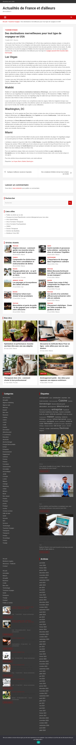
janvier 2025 (42, 600)
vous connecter (17, 188)
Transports (6, 530)
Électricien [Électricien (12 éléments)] (64, 428)
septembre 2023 (44, 639)
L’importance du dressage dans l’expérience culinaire (58, 260)
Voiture (5, 540)
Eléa (57, 264)
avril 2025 (42, 592)
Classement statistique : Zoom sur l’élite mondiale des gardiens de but (59, 307)
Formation (6, 464)
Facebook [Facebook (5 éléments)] (66, 410)
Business (5, 415)
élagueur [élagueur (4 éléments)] (41, 430)
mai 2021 (42, 706)
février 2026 (42, 568)
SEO (4, 521)
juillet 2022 (42, 674)
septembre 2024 (44, 609)
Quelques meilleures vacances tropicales (19, 172)
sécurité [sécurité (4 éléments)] (69, 425)
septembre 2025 (44, 580)
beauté (5, 410)
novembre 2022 (44, 664)
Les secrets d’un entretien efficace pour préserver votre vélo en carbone (59, 296)
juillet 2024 (42, 614)
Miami (19, 161)
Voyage (21, 280)
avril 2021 (42, 708)
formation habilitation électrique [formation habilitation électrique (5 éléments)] (48, 412)
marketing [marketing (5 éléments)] (58, 417)
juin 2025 (42, 587)
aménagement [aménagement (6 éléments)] (43, 398)
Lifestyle (5, 476)
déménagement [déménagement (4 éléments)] (52, 406)
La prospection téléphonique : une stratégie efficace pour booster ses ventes (22, 669)
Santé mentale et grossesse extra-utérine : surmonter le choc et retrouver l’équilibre (58, 250)
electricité (6, 439)
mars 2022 (42, 683)
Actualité (5, 400)
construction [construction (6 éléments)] (57, 398)
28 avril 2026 (16, 266)
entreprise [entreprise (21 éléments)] (57, 409)
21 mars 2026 (8, 382)
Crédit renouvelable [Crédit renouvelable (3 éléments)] (53, 401)
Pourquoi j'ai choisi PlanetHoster (16, 217)
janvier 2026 (42, 570)
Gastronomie (51, 257)
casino (5, 420)
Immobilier (6, 469)
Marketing (6, 486)
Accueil (5, 559)
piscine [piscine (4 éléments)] (57, 421)
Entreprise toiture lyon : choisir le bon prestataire (23, 295)
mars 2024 (42, 624)
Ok (38, 742)
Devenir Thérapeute (12, 228)
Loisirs (5, 479)
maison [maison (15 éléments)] (50, 416)
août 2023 (42, 642)
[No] (74, 740)
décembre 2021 (44, 688)
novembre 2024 (44, 605)
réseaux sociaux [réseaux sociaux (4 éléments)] (48, 425)
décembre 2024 (44, 602)
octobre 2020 (43, 723)
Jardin (4, 474)
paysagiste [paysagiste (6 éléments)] (50, 421)
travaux (5, 535)
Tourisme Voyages (11, 30)
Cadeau (5, 417)
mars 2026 (42, 565)
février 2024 (42, 627)
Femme (5, 459)
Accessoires (6, 397)
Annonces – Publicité (9, 563)
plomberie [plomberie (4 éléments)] (62, 421)
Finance (15, 257)
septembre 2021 (44, 696)
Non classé (6, 496)
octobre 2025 (43, 577)
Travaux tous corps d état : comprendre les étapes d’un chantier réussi (58, 284)
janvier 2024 (42, 629)
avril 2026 (42, 563)
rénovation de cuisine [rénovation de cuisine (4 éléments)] (59, 423)
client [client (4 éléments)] (50, 397)
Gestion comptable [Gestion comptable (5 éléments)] (65, 412)
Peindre (5, 498)
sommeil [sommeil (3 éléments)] (64, 425)
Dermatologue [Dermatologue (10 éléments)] (45, 404)
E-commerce (7, 434)
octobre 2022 (43, 666)
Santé (49, 246)
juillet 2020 (42, 730)
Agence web (6, 405)
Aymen (16, 40)
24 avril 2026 (16, 312)
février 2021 (42, 713)
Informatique (6, 471)
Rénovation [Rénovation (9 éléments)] (48, 423)
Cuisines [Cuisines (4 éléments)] (70, 401)
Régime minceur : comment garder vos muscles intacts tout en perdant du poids (24, 250)
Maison (15, 269)
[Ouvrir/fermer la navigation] (5, 17)
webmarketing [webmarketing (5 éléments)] (54, 428)
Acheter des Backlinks (13, 231)
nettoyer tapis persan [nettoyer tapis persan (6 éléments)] (59, 419)
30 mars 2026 (8, 348)
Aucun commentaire (28, 614)
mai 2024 (42, 619)
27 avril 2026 (51, 277)
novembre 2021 (44, 691)
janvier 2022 (42, 686)
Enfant (5, 447)
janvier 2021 (42, 715)
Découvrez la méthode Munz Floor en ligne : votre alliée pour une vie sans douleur (55, 346)
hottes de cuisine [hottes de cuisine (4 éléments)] (67, 414)
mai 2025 (42, 590)
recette (5, 508)
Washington (29, 161)
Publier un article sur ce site (14, 215)
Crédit (4, 583)
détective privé (7, 432)
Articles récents (12, 243)
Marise (23, 254)
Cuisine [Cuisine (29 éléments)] (62, 400)
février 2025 (42, 597)
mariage (5, 484)
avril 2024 (42, 622)
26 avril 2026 (51, 300)
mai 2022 (42, 678)
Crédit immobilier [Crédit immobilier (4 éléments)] (43, 401)
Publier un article (8, 603)
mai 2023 (42, 649)
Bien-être (8, 318)
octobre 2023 (43, 637)
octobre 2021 (43, 693)
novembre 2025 (44, 575)
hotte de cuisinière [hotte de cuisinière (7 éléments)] (56, 414)
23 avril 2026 (51, 312)
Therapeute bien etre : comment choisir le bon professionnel (17, 379)
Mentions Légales (8, 561)
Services (5, 523)
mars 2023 (42, 654)
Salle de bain (6, 513)
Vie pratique (6, 538)
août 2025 (42, 582)
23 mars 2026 (44, 351)
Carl (22, 287)
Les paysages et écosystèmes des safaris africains (25, 283)
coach (4, 422)
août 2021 (42, 698)
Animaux (15, 280)
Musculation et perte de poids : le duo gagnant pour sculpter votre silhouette (25, 307)
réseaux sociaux (7, 511)
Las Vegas (14, 161)
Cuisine (5, 427)
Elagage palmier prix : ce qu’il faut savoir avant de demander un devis (25, 273)
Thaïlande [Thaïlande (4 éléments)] (41, 428)
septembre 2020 (44, 725)
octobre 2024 (43, 607)
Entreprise (6, 449)
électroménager (7, 442)
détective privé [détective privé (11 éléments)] (63, 406)
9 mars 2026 (43, 382)
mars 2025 (42, 595)
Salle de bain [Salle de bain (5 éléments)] (57, 426)
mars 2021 (42, 710)
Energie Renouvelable (9, 444)
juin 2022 (42, 676)
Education (6, 437)
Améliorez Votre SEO (12, 233)
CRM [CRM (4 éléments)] (69, 397)
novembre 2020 (44, 720)
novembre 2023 (44, 634)
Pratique (15, 246)
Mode (4, 494)
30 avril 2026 (16, 254)
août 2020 (42, 728)
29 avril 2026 (51, 254)
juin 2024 (42, 617)
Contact (5, 566)
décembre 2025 (44, 573)
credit (4, 425)
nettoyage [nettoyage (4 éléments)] (49, 419)
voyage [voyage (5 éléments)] (47, 428)
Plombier (5, 501)
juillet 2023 (42, 644)
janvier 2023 (42, 659)
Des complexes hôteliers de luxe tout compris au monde (55, 173)
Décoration (6, 429)
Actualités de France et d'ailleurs (29, 8)
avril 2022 (42, 681)
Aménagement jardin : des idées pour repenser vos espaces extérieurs (55, 379)
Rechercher (70, 203)
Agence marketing (8, 402)
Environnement (7, 452)
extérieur (5, 457)
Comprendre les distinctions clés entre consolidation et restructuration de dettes (24, 261)
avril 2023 (42, 651)
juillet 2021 (42, 701)
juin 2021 (42, 703)
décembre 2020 (44, 718)
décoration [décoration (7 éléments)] (43, 406)
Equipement (6, 454)
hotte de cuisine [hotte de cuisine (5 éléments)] (44, 414)
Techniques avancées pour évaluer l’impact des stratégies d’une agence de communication (23, 626)
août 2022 (42, 671)
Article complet (44, 471)
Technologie (6, 526)
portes (5, 503)
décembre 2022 (44, 661)
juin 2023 (42, 646)
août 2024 (42, 612)
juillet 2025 (42, 585)
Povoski (23, 277)
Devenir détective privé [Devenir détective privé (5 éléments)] (58, 404)
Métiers (5, 491)
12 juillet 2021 (9, 40)
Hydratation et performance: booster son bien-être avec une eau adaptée (18, 345)
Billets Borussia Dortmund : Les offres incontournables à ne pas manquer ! (58, 273)
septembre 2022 (44, 669)
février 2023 (42, 656)
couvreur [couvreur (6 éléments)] (64, 398)
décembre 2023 (44, 632)
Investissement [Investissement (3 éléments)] (42, 417)
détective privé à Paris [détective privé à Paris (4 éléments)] (45, 410)
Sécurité (5, 518)
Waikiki (24, 161)
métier (5, 489)
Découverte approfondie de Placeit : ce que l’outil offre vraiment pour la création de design (55, 540)
